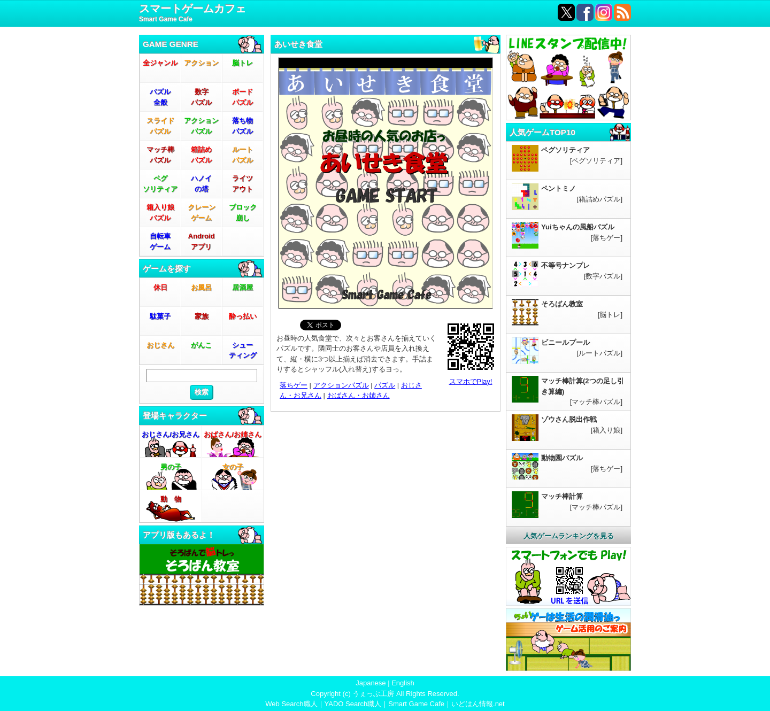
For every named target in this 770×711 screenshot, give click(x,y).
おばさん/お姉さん (232, 434)
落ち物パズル (242, 126)
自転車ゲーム (160, 241)
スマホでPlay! (470, 381)
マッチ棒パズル (160, 154)
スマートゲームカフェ (192, 14)
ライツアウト (242, 183)
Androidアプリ (201, 241)
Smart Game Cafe (416, 704)
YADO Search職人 (353, 704)
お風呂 (201, 287)
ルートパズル (242, 154)
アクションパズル (201, 126)
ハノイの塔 (201, 183)
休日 (160, 287)
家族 (202, 316)
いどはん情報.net (478, 704)
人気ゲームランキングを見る (568, 536)
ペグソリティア (160, 183)
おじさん (160, 345)
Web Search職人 (291, 704)
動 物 (170, 499)
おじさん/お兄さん (170, 434)
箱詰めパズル (201, 154)
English (402, 683)
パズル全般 (160, 97)
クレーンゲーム (201, 212)
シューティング (243, 350)
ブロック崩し (243, 212)
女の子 (232, 467)
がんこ (201, 345)
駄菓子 (160, 316)
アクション (201, 63)
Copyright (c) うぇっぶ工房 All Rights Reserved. (385, 694)
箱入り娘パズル (160, 212)
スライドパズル (160, 126)
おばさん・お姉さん (358, 395)
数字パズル (201, 97)
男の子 (170, 467)
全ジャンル (160, 63)
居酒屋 (242, 287)
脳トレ (242, 63)
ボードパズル (242, 97)
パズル (384, 385)
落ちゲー (293, 385)
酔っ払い (243, 316)
